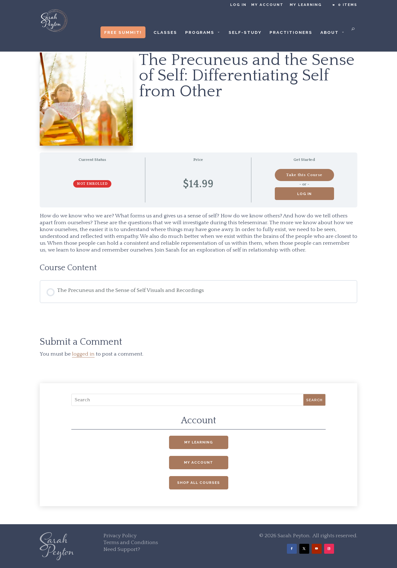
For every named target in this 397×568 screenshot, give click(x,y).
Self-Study (245, 32)
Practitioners (291, 32)
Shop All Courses (198, 482)
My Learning (306, 5)
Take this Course (304, 175)
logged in (83, 354)
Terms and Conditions (130, 542)
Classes (165, 32)
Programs (199, 32)
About (329, 32)
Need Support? (121, 549)
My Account (267, 5)
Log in (238, 5)
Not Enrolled (92, 184)
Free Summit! (123, 32)
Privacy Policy (119, 536)
